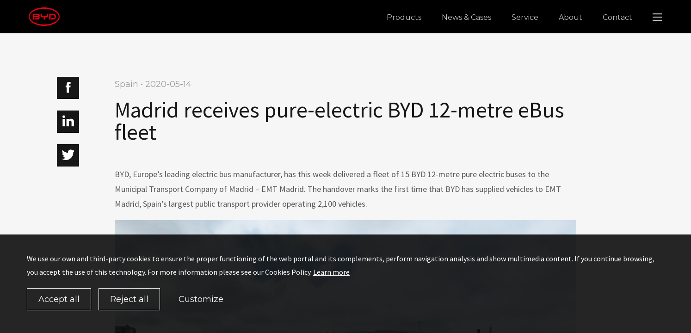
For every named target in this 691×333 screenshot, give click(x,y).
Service (525, 17)
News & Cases (466, 17)
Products (404, 17)
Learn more (331, 272)
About (570, 17)
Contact (617, 17)
